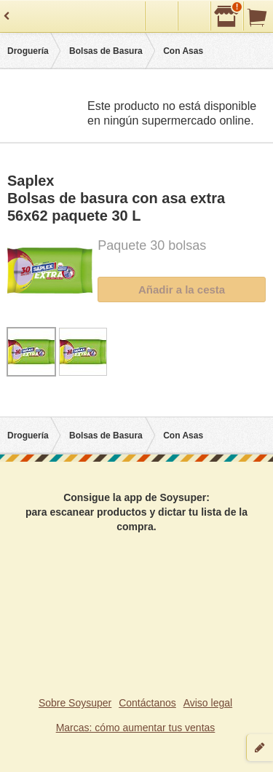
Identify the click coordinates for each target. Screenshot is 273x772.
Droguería (28, 51)
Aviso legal (207, 703)
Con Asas (183, 51)
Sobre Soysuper (75, 703)
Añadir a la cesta (181, 289)
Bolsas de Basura (106, 51)
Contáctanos (147, 703)
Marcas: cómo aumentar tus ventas (135, 727)
